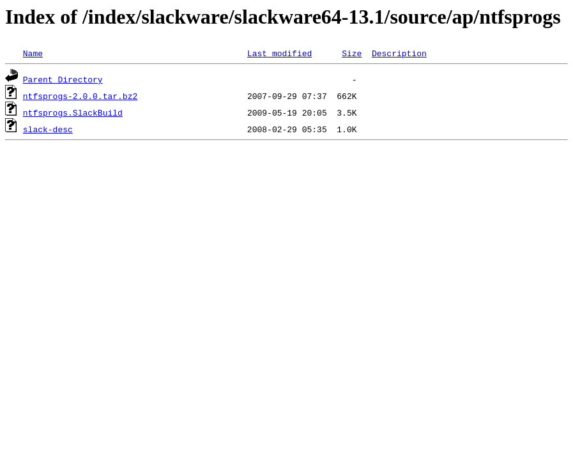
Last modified (279, 53)
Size (352, 53)
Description (399, 53)
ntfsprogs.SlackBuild (73, 112)
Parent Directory (63, 79)
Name (33, 53)
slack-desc (48, 129)
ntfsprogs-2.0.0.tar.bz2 (80, 96)
